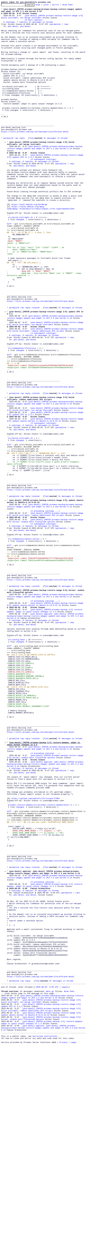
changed (20, 262)
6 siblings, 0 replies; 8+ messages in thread (34, 192)
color (50, 5)
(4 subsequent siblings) (43, 398)
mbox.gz (50, 1185)
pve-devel (25, 31)
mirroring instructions (44, 1238)
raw (65, 28)
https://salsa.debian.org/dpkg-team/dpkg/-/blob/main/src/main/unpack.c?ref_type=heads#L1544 (40, 248)
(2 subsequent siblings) (43, 626)
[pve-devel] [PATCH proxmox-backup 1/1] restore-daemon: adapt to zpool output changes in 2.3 (45, 730)
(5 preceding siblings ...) (45, 1055)
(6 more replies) (34, 23)
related (36, 368)
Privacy (63, 1245)
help (42, 5)
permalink (55, 28)
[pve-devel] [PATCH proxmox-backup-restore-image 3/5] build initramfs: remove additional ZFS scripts (45, 394)
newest (65, 1180)
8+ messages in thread (55, 165)
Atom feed (72, 5)
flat (31, 165)
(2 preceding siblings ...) (45, 611)
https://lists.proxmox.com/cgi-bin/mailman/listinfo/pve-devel (34, 157)
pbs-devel (13, 31)
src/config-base (16, 765)
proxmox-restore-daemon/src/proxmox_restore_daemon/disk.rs (40, 963)
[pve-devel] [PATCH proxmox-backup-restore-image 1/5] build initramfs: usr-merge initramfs (45, 386)
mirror (60, 5)
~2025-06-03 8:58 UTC (46, 1180)
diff (9, 267)
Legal (73, 1245)
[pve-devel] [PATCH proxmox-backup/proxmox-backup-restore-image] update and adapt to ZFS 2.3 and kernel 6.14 (45, 176)
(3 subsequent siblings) (43, 506)
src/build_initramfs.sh (20, 260)
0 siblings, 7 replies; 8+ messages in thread (28, 26)
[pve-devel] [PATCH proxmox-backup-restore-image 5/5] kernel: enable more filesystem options (45, 622)
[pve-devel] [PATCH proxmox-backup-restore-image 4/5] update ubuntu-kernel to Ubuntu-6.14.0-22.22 (45, 502)
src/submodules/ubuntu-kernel (23, 644)
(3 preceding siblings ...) (45, 718)
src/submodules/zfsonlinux (22, 416)
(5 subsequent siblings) (43, 190)
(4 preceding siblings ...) (45, 901)
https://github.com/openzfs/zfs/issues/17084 (35, 955)
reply (22, 165)
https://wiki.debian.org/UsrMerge (29, 244)
